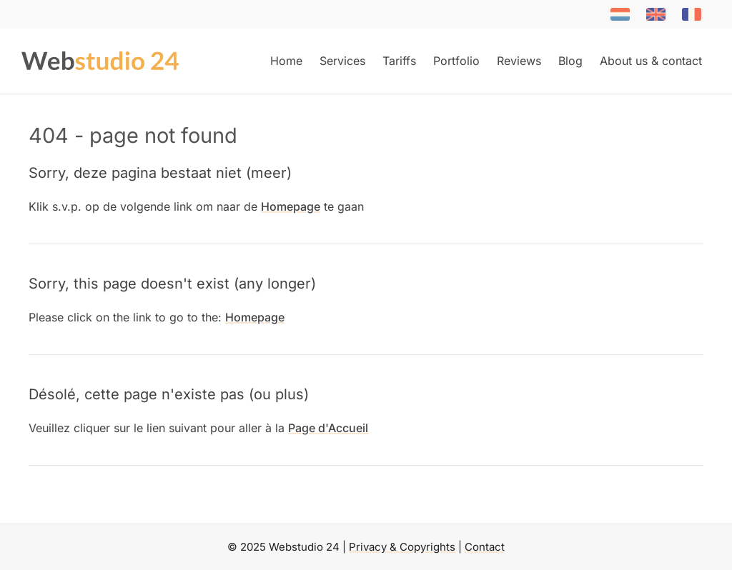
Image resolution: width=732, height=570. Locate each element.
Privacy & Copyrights (402, 547)
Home (286, 61)
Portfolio (456, 61)
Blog (570, 61)
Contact (485, 547)
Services (342, 61)
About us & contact (651, 61)
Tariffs (399, 61)
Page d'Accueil (328, 428)
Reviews (519, 61)
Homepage (290, 206)
